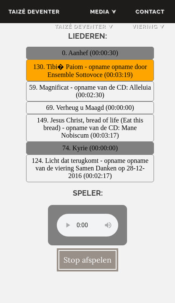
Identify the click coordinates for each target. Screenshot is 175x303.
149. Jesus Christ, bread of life (79, 120)
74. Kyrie (75, 148)
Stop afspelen (87, 260)
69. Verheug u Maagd (76, 107)
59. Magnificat (49, 87)
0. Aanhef (76, 52)
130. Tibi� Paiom (59, 66)
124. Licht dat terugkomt (66, 160)
